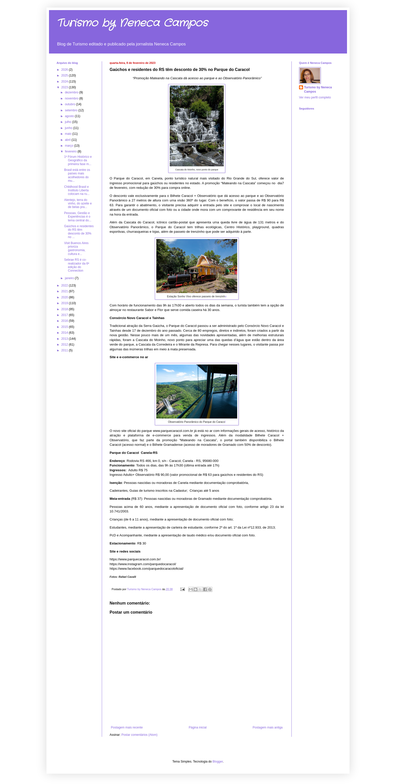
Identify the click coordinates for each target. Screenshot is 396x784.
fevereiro (71, 151)
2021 (65, 291)
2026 (65, 69)
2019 (65, 303)
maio (68, 134)
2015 (65, 327)
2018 (65, 309)
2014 (65, 332)
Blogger (218, 761)
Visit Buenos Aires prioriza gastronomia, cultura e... (76, 248)
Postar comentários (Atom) (139, 735)
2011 (65, 350)
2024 (65, 81)
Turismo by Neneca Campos (132, 23)
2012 (65, 344)
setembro (71, 110)
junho (69, 128)
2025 (65, 75)
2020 (65, 297)
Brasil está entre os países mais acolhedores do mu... (77, 175)
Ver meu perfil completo (315, 97)
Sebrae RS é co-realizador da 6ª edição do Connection (76, 265)
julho (68, 122)
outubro (70, 104)
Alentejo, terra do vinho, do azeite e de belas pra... (78, 203)
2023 (65, 87)
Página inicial (198, 727)
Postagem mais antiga (268, 727)
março (69, 145)
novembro (72, 98)
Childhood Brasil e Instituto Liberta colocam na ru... (76, 190)
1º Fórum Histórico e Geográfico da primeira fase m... (78, 160)
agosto (70, 116)
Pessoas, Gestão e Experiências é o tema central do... (77, 216)
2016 (65, 321)
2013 (65, 339)
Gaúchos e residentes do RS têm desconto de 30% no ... (79, 231)
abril (68, 140)
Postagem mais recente (127, 727)
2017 (65, 315)
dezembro (72, 92)
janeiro (70, 278)
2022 (65, 285)
